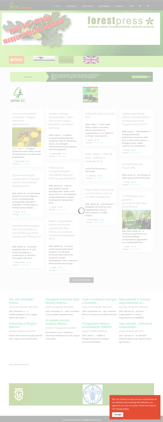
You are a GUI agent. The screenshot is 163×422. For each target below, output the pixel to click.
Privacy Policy (122, 408)
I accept (117, 414)
